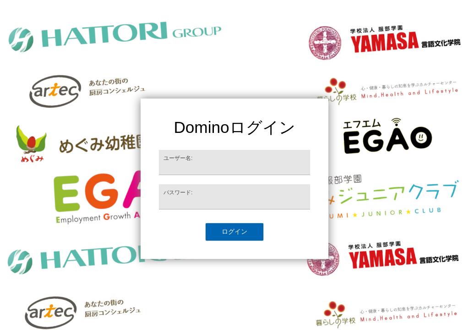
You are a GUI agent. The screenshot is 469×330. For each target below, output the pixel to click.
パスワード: (178, 192)
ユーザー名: (178, 158)
